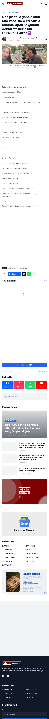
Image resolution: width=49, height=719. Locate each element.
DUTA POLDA (6, 697)
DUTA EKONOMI (7, 554)
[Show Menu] (3, 4)
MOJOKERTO (24, 268)
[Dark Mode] (41, 4)
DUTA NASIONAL (32, 694)
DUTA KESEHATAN (8, 557)
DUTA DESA (6, 546)
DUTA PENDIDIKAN (32, 557)
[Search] (45, 4)
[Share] (45, 39)
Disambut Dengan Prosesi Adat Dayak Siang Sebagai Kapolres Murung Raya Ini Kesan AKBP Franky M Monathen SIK (32, 445)
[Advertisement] (24, 239)
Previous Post (8, 371)
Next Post (42, 371)
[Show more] (34, 274)
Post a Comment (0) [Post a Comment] (24, 365)
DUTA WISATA (7, 565)
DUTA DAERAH (31, 550)
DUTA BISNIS (30, 546)
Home (4, 12)
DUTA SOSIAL (31, 561)
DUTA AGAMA (13, 12)
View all (42, 281)
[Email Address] (24, 714)
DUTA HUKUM (31, 554)
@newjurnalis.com (11, 396)
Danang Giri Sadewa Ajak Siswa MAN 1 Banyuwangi (32, 469)
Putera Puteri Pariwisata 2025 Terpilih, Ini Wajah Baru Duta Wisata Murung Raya (31, 457)
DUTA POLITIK (7, 561)
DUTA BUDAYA (7, 550)
